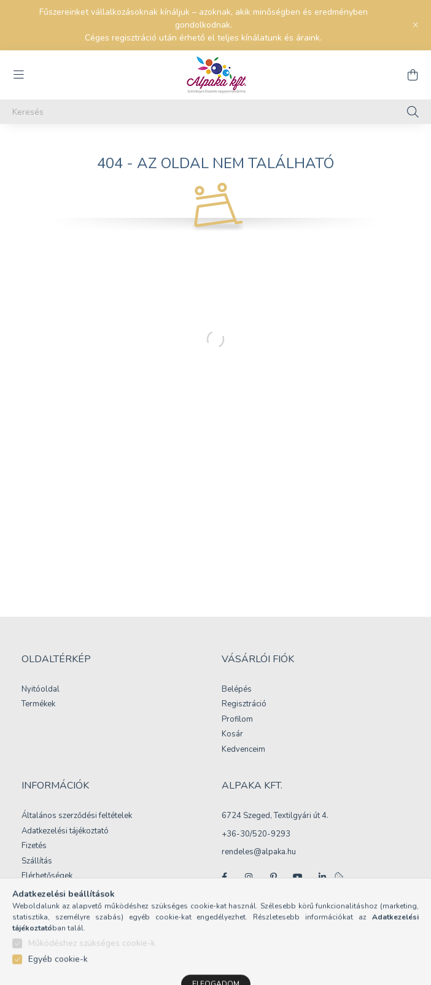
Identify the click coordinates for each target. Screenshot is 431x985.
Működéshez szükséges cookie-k (91, 965)
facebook (224, 877)
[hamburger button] (18, 75)
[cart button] (412, 75)
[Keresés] (215, 111)
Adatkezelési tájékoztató (65, 831)
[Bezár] (415, 25)
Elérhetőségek (46, 876)
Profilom (237, 720)
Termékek (38, 704)
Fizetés (34, 846)
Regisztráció (244, 704)
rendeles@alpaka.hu (259, 851)
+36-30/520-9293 (256, 834)
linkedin (322, 877)
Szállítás (36, 862)
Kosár (232, 735)
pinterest (273, 877)
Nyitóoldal (40, 690)
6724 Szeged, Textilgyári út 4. (275, 815)
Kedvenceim (243, 750)
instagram (248, 877)
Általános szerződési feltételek (76, 816)
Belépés (237, 690)
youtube (297, 877)
